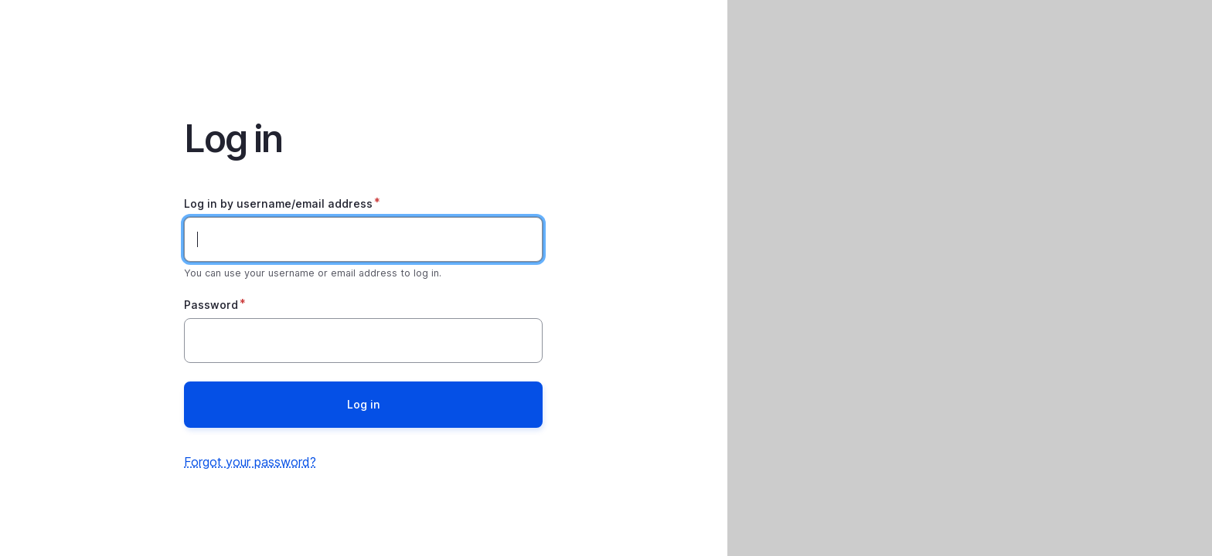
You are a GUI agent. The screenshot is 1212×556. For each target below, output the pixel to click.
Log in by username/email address (278, 203)
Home (363, 43)
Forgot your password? (250, 462)
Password (211, 304)
